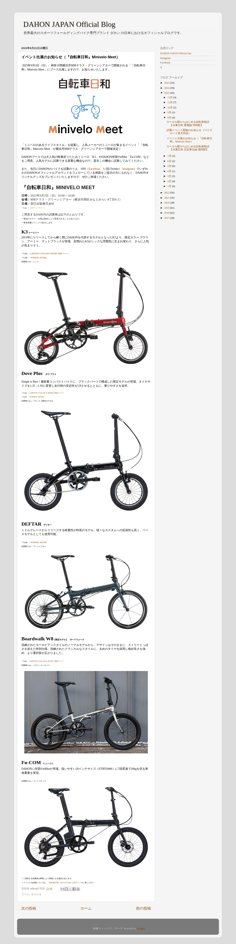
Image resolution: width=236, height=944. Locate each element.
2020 (167, 202)
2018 (167, 212)
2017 (167, 218)
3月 (169, 176)
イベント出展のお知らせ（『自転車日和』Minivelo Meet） (189, 140)
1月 (169, 186)
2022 (167, 192)
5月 (169, 166)
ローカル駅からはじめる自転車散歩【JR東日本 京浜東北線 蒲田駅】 (188, 148)
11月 (170, 102)
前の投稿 (143, 908)
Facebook (94, 168)
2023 (167, 92)
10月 (170, 107)
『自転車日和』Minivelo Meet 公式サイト (64, 883)
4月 (169, 171)
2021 (167, 197)
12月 (170, 97)
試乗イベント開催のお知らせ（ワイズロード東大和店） (189, 132)
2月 (169, 181)
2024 (167, 88)
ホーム (86, 908)
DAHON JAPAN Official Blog (69, 24)
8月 (169, 117)
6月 (169, 161)
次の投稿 (28, 908)
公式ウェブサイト (37, 208)
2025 (167, 82)
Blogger (141, 928)
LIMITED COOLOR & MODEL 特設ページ (49, 253)
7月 (169, 156)
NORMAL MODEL (38, 257)
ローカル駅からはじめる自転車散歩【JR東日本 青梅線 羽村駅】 (188, 123)
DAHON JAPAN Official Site (175, 53)
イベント (36, 894)
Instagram (128, 168)
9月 (169, 112)
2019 (167, 207)
